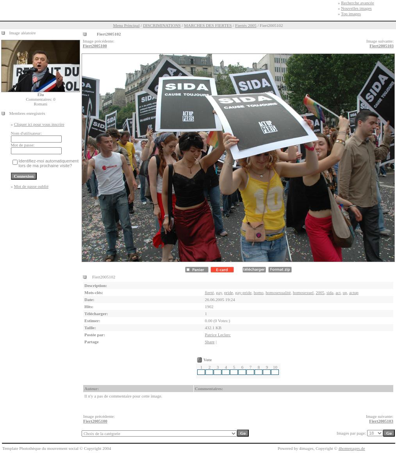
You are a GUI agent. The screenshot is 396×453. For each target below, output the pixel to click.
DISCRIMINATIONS (162, 25)
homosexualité (278, 292)
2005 (320, 292)
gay (219, 292)
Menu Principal (126, 25)
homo (259, 292)
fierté (209, 292)
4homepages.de (352, 448)
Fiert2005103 (381, 45)
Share (209, 341)
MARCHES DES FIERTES (208, 25)
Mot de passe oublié (31, 186)
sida (330, 292)
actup (354, 292)
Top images (351, 13)
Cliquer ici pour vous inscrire (39, 124)
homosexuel (303, 292)
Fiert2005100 (95, 45)
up (345, 292)
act (338, 292)
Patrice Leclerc (217, 334)
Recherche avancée (357, 2)
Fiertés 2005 (246, 25)
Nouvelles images (356, 8)
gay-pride (243, 292)
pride (228, 292)
